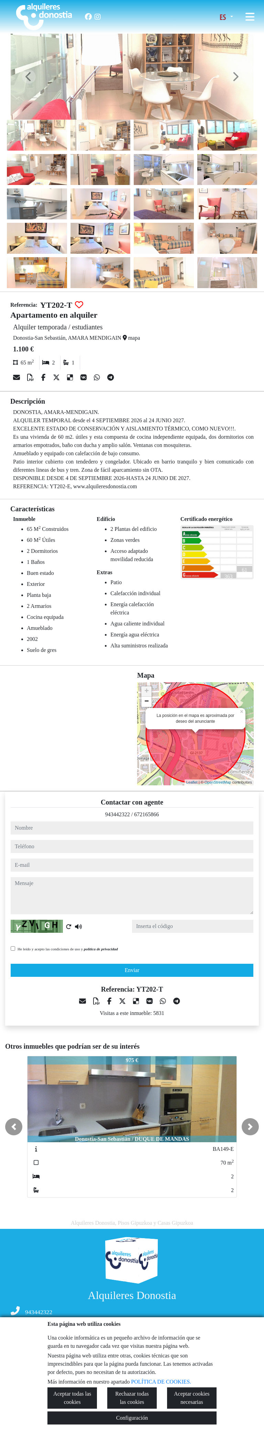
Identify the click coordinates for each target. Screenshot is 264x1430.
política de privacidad (101, 949)
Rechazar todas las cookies (131, 1398)
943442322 (117, 814)
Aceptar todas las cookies (72, 1398)
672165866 (146, 814)
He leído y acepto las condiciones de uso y (68, 949)
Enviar (132, 970)
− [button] (146, 702)
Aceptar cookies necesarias (192, 1398)
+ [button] (146, 691)
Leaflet (192, 782)
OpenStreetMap (218, 782)
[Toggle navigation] (249, 16)
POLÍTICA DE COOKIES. (161, 1382)
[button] (13, 1126)
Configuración (132, 1418)
